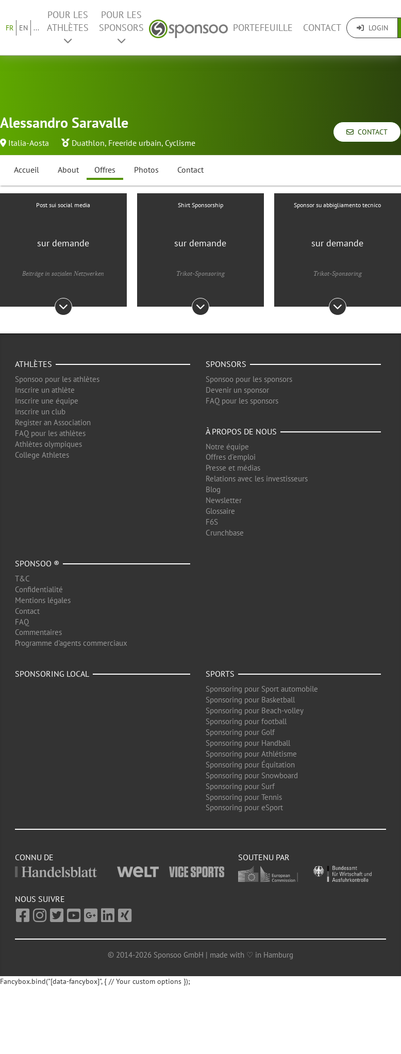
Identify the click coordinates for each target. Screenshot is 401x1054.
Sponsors (226, 364)
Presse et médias (233, 468)
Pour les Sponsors (121, 27)
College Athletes (42, 455)
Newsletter (224, 500)
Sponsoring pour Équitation (250, 764)
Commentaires (38, 632)
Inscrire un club (40, 411)
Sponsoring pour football (246, 721)
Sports (220, 673)
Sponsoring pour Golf (240, 732)
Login (372, 27)
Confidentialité (39, 589)
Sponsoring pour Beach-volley (255, 710)
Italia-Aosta (28, 143)
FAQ (22, 622)
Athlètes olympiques (48, 444)
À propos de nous (241, 431)
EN (23, 27)
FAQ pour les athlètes (50, 433)
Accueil (26, 169)
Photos (146, 169)
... (36, 27)
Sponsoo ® (37, 563)
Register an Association (53, 422)
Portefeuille (263, 28)
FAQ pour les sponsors (242, 401)
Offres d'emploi (231, 457)
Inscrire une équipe (46, 401)
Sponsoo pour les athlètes (57, 379)
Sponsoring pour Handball (248, 743)
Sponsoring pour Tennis (244, 797)
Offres (104, 169)
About (68, 169)
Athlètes (33, 364)
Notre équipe (227, 446)
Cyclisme (180, 143)
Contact (322, 28)
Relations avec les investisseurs (257, 478)
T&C (22, 578)
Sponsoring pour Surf (240, 786)
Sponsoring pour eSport (244, 807)
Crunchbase (225, 533)
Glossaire (220, 511)
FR (9, 27)
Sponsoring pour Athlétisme (251, 754)
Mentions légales (43, 600)
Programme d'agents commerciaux (71, 643)
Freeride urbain (134, 143)
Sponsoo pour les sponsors (249, 379)
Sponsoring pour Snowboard (252, 775)
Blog (213, 489)
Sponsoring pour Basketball (250, 700)
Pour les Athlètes (68, 27)
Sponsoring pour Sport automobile (262, 689)
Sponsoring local (52, 673)
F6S (212, 522)
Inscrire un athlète (45, 390)
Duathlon (88, 143)
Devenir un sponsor (237, 390)
